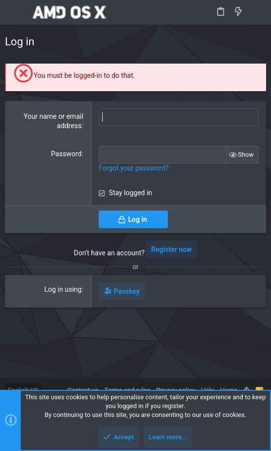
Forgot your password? (134, 168)
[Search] (256, 12)
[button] (15, 12)
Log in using (62, 289)
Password (66, 154)
